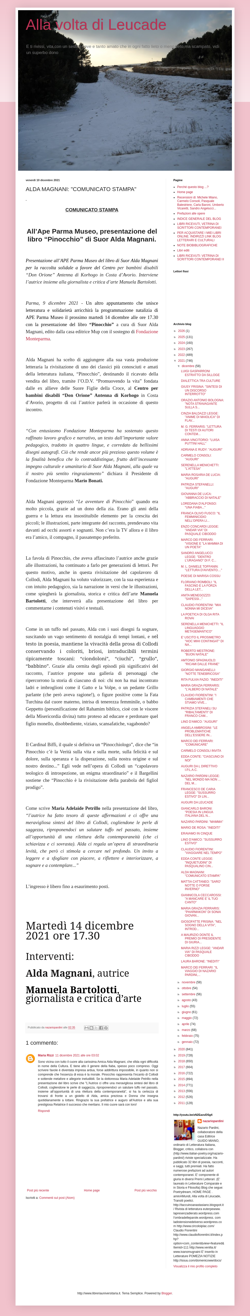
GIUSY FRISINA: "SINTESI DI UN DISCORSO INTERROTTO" (201, 390)
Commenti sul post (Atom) (57, 1198)
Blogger (166, 1293)
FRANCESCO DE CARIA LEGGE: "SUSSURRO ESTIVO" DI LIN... (198, 792)
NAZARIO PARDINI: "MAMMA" (202, 822)
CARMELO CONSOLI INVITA (201, 751)
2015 (182, 1079)
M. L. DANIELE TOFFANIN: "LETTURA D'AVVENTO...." (201, 568)
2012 (182, 1097)
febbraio (188, 1036)
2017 (182, 1067)
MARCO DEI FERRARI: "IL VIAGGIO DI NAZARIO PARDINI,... (199, 971)
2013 (182, 1091)
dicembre (188, 366)
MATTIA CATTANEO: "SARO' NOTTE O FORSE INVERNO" (201, 885)
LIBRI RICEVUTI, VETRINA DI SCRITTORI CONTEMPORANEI (199, 225)
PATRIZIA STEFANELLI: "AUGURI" (197, 486)
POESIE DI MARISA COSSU (200, 576)
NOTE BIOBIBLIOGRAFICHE (197, 245)
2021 (182, 360)
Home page (92, 1190)
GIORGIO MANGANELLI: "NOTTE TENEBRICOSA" (200, 671)
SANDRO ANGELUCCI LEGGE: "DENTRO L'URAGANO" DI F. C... (198, 556)
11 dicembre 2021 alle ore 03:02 (77, 1055)
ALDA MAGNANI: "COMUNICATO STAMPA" (200, 874)
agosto (187, 1000)
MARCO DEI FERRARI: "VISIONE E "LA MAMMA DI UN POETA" (202, 543)
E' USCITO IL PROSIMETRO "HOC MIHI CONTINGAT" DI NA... (202, 641)
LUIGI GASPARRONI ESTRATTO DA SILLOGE (200, 373)
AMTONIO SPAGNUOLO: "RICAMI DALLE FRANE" (200, 662)
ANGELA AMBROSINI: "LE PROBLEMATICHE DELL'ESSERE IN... (199, 731)
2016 (182, 1073)
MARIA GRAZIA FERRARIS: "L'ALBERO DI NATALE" (200, 687)
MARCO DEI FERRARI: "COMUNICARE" (197, 742)
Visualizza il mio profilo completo (195, 1266)
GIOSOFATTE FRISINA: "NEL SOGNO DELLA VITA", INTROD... (201, 925)
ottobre (187, 988)
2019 (182, 1055)
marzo (186, 1030)
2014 (182, 1085)
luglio (186, 1006)
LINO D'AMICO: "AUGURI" (199, 721)
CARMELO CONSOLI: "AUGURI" (196, 457)
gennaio (187, 1042)
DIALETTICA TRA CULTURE (200, 381)
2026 (182, 331)
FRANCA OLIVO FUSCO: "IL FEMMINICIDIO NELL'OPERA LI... (200, 517)
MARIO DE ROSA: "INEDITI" (200, 827)
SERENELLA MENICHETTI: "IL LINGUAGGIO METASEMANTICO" (202, 627)
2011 (182, 1103)
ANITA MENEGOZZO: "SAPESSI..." (196, 597)
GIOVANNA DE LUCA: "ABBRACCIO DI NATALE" (201, 495)
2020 (182, 1049)
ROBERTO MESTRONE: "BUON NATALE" (198, 652)
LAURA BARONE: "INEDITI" (200, 961)
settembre (189, 994)
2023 (182, 349)
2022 (182, 355)
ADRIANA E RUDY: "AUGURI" (202, 449)
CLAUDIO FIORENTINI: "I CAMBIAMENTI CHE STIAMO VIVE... (198, 698)
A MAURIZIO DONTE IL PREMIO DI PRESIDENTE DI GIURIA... (201, 938)
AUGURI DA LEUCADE (197, 802)
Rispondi (44, 1111)
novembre (189, 982)
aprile (186, 1024)
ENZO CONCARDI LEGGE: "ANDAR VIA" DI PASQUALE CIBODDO (200, 530)
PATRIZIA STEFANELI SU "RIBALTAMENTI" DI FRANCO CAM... (199, 712)
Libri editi (183, 250)
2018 (182, 1061)
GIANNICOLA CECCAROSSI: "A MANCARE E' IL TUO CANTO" (201, 898)
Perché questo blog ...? (193, 187)
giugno (187, 1012)
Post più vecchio (146, 1190)
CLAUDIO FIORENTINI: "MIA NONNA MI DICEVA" (201, 606)
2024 (182, 343)
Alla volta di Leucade (96, 24)
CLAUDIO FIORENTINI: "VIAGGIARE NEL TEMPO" (201, 851)
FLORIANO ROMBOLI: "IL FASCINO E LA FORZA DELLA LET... (199, 585)
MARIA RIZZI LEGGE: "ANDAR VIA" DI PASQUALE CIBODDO (202, 951)
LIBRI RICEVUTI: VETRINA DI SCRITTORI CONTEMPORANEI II (200, 257)
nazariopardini (213, 1121)
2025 (182, 337)
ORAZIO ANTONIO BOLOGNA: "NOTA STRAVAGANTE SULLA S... (202, 403)
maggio (187, 1018)
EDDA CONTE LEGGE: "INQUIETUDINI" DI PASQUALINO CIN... (197, 862)
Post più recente (38, 1190)
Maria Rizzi (46, 1055)
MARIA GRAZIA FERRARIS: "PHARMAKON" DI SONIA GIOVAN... (201, 912)
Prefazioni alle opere (191, 213)
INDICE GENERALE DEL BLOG (199, 219)
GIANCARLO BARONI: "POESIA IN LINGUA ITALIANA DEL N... (197, 812)
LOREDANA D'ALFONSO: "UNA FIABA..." (199, 505)
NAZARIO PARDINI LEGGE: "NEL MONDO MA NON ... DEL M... (201, 779)
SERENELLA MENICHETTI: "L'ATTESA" (200, 467)
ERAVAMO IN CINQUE (197, 833)
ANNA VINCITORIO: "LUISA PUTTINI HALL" (200, 441)
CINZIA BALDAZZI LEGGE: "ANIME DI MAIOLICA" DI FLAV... (200, 417)
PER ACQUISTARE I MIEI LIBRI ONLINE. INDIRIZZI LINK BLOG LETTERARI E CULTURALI (199, 236)
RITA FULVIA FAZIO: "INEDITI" (202, 679)
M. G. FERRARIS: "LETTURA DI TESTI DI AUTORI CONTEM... (201, 430)
